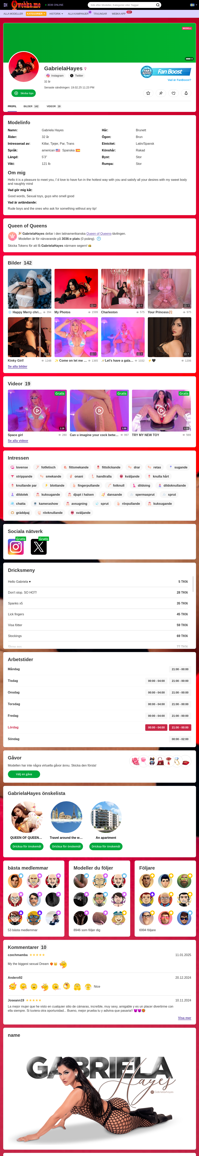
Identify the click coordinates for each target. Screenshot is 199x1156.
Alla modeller (13, 13)
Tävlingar (100, 13)
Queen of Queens (98, 233)
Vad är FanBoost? (179, 80)
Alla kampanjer (79, 13)
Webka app (119, 13)
